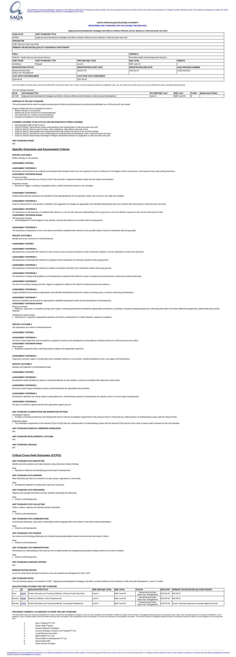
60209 (23, 593)
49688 (23, 598)
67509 (23, 603)
